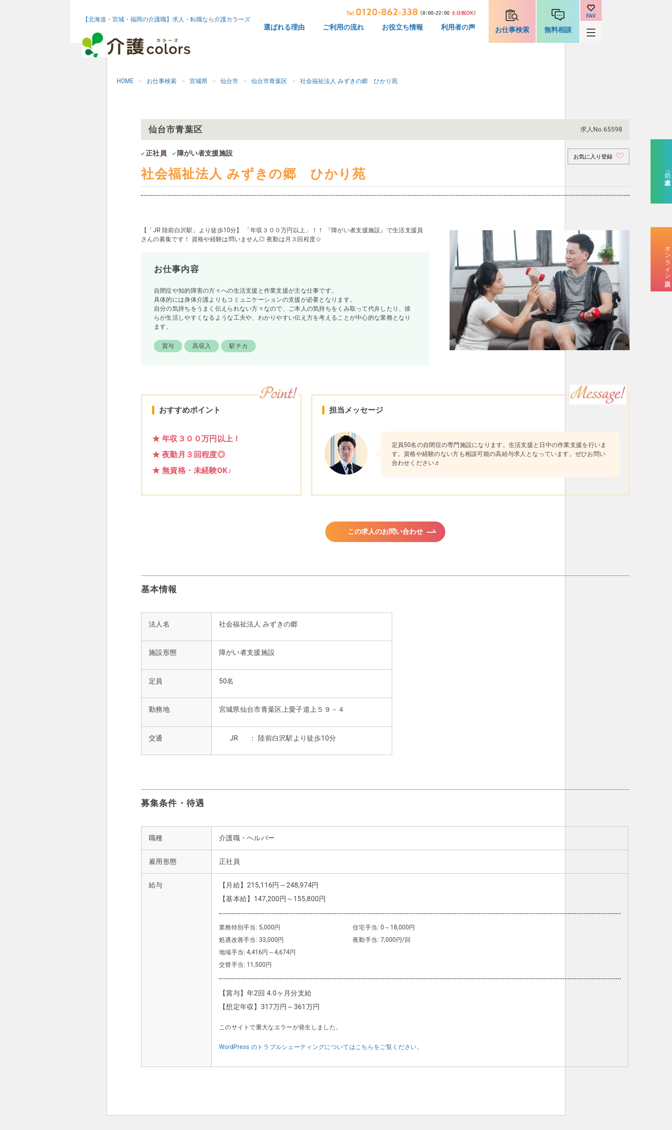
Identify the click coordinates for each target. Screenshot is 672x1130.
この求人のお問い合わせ (385, 534)
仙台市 (229, 81)
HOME (125, 81)
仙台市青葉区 (269, 81)
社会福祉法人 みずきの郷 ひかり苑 (348, 81)
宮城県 (198, 81)
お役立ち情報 (402, 27)
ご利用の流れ (343, 27)
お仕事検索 (512, 30)
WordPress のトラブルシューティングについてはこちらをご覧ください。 (321, 1052)
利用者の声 (458, 27)
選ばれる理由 (284, 27)
